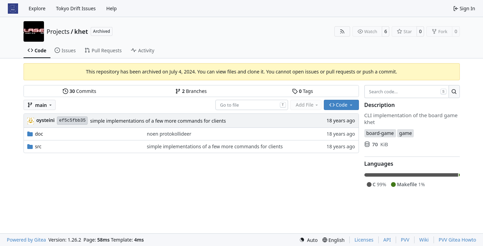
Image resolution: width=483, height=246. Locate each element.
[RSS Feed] (342, 31)
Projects (58, 31)
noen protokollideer (169, 134)
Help (111, 8)
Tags (302, 91)
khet (81, 31)
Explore (37, 8)
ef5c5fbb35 (72, 120)
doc (39, 134)
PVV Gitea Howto (457, 239)
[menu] (308, 240)
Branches (191, 91)
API (387, 239)
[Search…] (454, 91)
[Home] (12, 8)
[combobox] (251, 105)
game (405, 133)
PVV (405, 239)
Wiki (424, 239)
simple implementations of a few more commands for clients (158, 121)
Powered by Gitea (26, 239)
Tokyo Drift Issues (76, 8)
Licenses (364, 239)
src (38, 146)
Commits (79, 91)
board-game (380, 133)
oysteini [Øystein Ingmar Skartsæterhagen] (45, 120)
